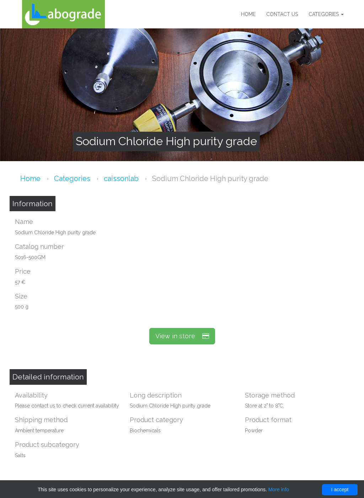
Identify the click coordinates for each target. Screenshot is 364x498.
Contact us (282, 14)
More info (278, 489)
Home (248, 14)
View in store (182, 336)
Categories (326, 14)
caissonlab (122, 178)
